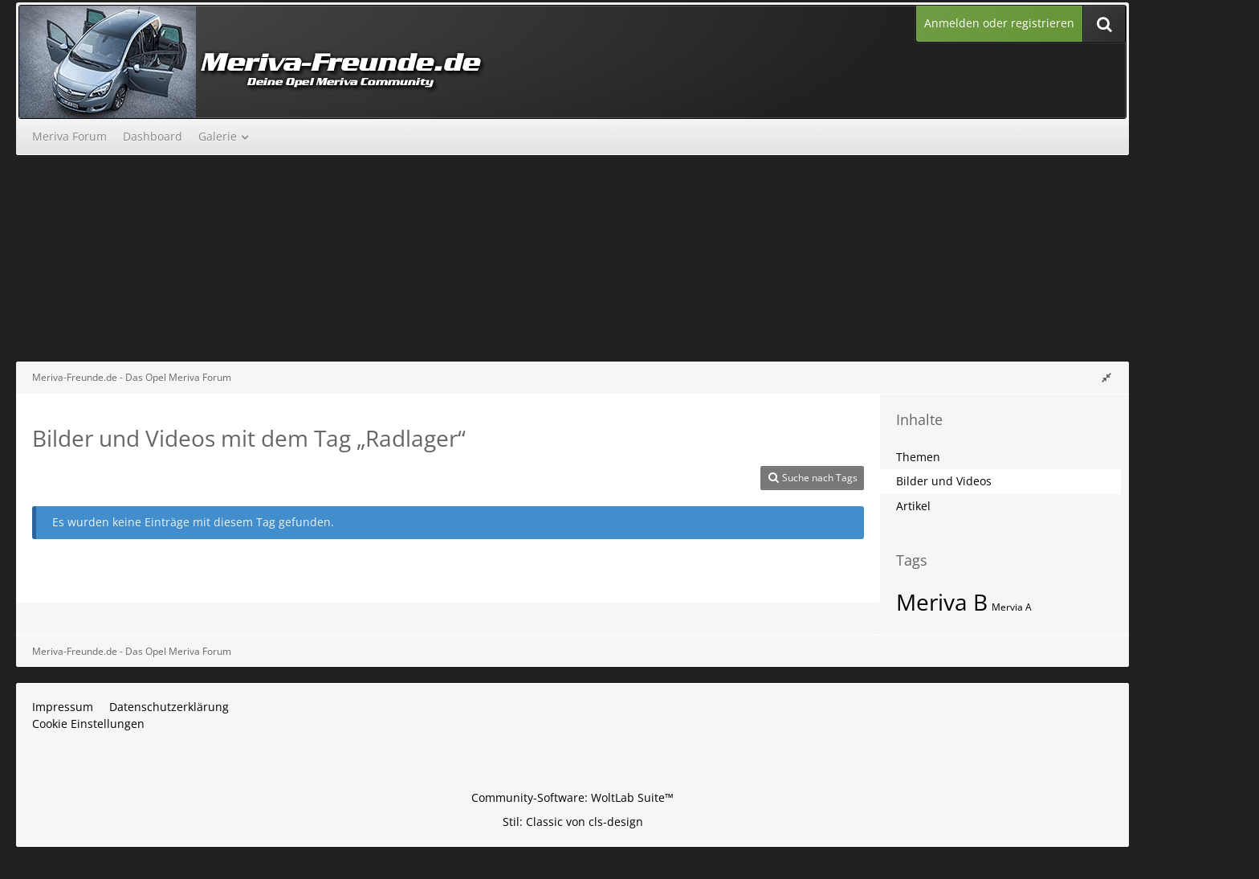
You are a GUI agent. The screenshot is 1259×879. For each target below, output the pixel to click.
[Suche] (1104, 24)
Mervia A (1012, 607)
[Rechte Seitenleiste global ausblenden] (1106, 377)
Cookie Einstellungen (88, 723)
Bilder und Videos (944, 481)
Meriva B (942, 602)
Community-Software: (572, 797)
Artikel (913, 505)
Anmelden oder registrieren (999, 23)
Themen (918, 456)
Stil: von (573, 821)
